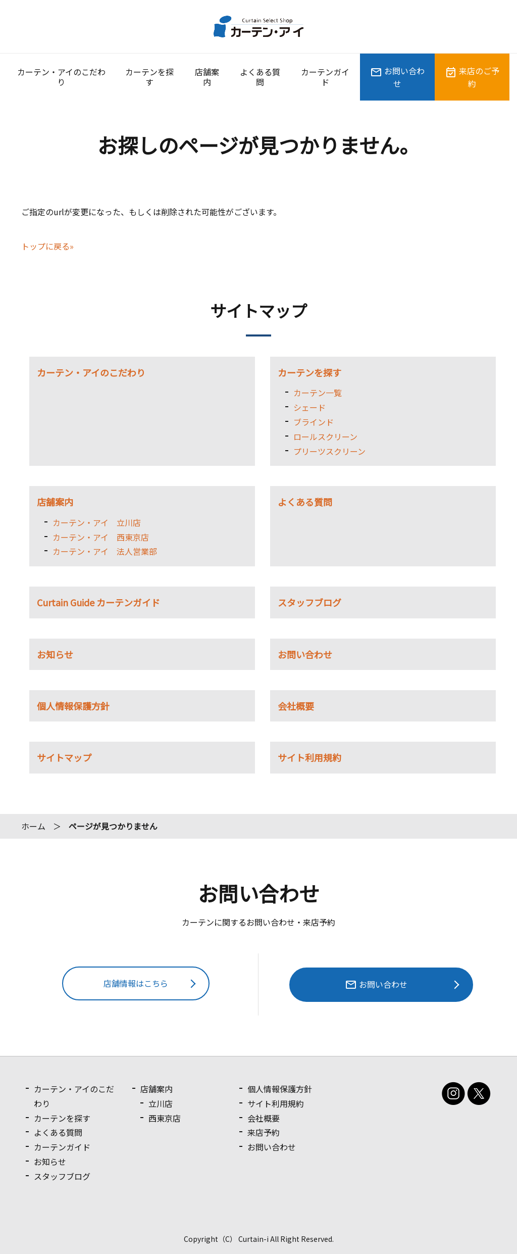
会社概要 (296, 705)
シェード (309, 407)
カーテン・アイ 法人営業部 (105, 551)
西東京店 (165, 1118)
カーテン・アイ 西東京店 (101, 537)
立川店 (161, 1103)
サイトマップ (64, 757)
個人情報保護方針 (73, 705)
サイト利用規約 (309, 757)
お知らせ (55, 654)
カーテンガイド (325, 77)
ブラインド (313, 422)
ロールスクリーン (325, 436)
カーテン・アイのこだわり (61, 77)
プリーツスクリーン (329, 451)
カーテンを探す (149, 77)
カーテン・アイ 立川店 (97, 522)
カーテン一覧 (317, 393)
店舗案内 (207, 77)
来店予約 (263, 1132)
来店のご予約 (472, 77)
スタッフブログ (309, 602)
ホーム (33, 826)
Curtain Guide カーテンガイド (98, 602)
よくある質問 (260, 77)
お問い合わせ (397, 77)
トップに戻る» (47, 246)
